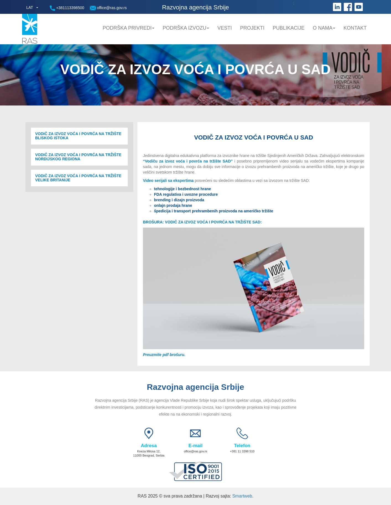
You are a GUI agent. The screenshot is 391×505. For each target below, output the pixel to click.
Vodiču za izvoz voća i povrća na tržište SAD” (189, 161)
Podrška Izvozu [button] (186, 28)
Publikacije (288, 28)
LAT (29, 7)
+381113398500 (67, 8)
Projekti (252, 28)
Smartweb (242, 496)
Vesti (224, 28)
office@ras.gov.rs (108, 8)
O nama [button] (324, 28)
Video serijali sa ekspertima (168, 180)
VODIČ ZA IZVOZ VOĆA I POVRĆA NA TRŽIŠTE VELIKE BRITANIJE (78, 178)
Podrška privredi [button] (128, 28)
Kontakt (355, 28)
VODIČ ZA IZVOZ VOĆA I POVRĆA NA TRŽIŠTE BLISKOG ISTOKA (78, 136)
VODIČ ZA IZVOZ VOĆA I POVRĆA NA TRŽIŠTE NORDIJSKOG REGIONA (78, 157)
